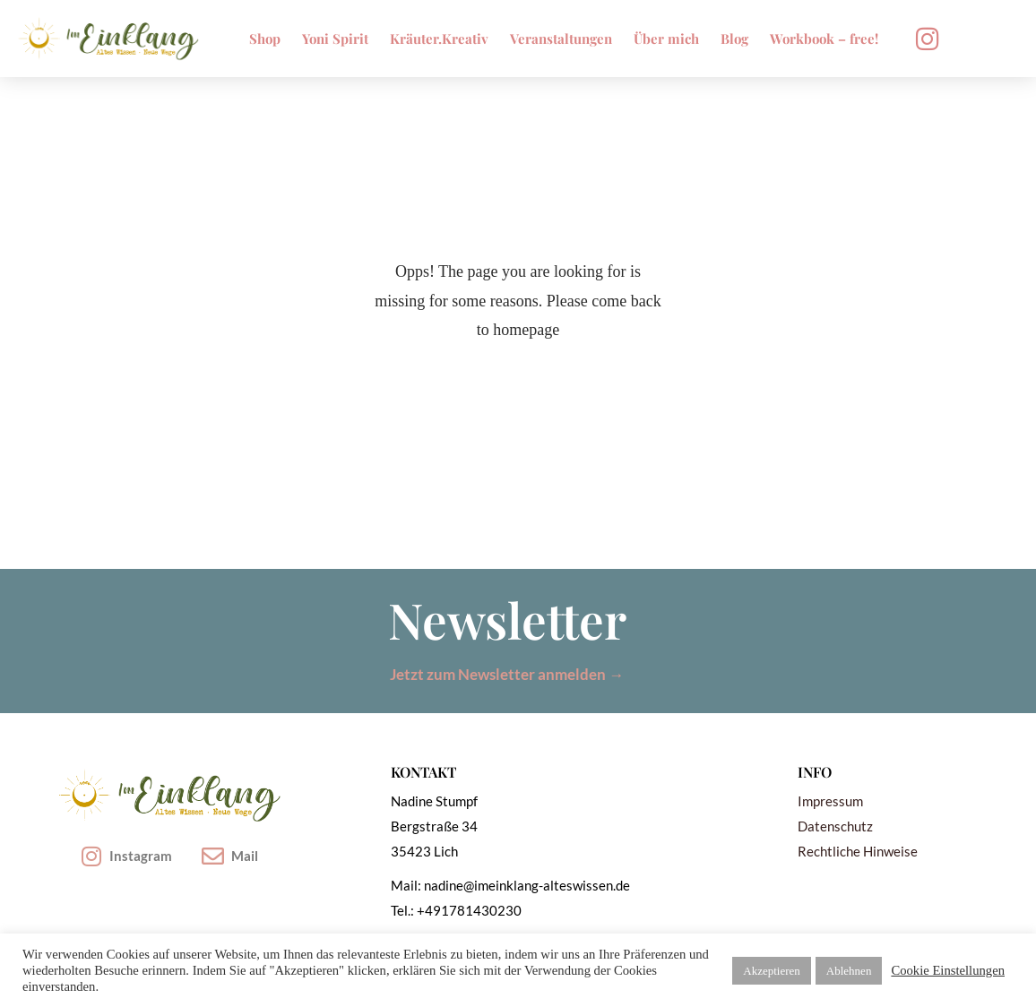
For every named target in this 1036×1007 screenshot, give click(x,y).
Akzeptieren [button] (771, 970)
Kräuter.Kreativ (439, 38)
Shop (265, 38)
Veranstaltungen (561, 38)
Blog (734, 38)
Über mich (666, 38)
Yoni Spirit (335, 38)
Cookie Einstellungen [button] (948, 970)
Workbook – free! (824, 38)
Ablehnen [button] (849, 970)
